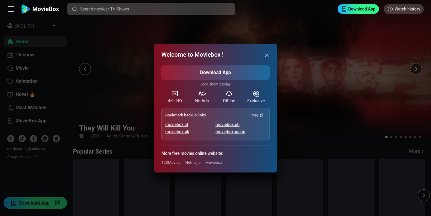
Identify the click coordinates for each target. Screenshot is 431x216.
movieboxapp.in (230, 131)
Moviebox (213, 162)
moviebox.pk (177, 131)
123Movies (170, 162)
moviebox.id (176, 124)
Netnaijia (193, 162)
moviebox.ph (227, 124)
